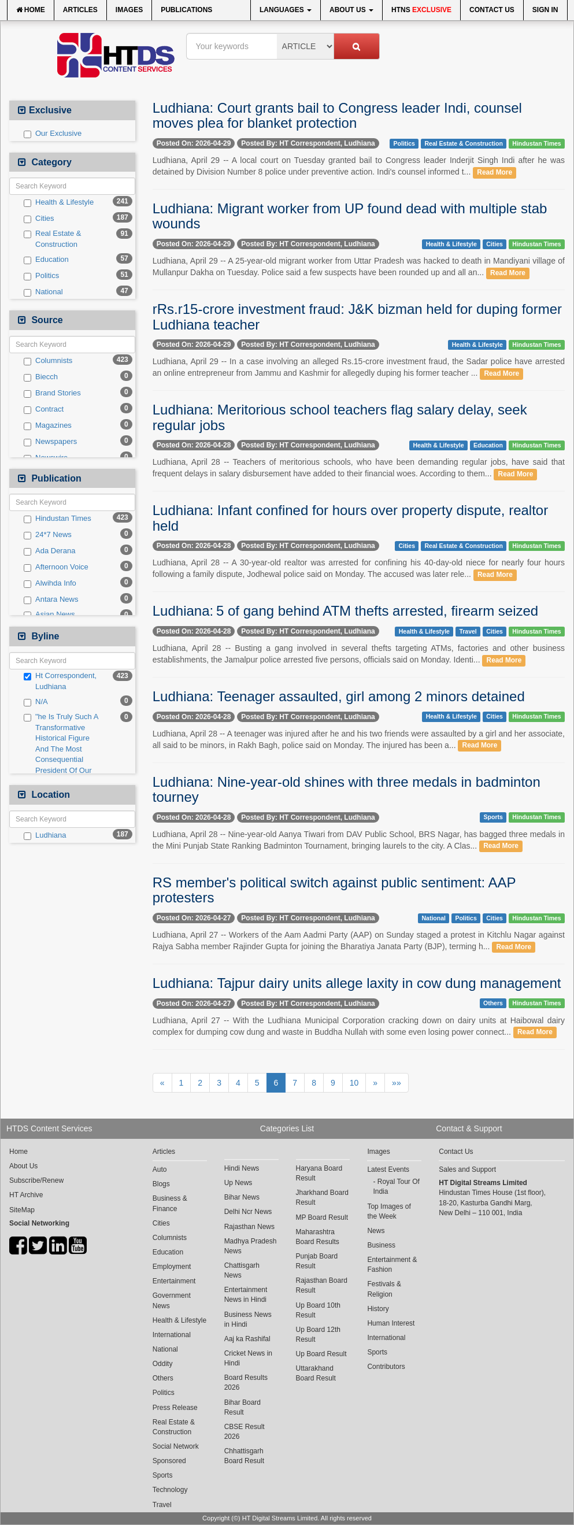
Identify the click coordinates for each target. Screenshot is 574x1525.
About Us (351, 10)
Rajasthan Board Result (321, 1285)
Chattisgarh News (242, 1270)
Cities (39, 218)
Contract (44, 409)
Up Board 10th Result (318, 1310)
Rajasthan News (249, 1227)
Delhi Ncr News (248, 1212)
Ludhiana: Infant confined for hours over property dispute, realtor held (350, 517)
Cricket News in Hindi (248, 1358)
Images (129, 10)
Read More (494, 172)
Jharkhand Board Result (322, 1197)
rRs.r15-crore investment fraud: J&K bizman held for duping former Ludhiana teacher (357, 316)
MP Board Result (322, 1217)
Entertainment (174, 1281)
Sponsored (169, 1461)
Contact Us (491, 10)
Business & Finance (170, 1203)
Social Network (176, 1446)
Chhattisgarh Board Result (244, 1456)
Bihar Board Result (242, 1407)
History (377, 1309)
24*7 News (48, 534)
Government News (172, 1300)
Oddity (163, 1364)
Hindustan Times (57, 518)
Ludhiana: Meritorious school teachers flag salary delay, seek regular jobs (340, 417)
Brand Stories (52, 393)
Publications (186, 10)
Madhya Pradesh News (250, 1246)
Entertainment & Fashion (392, 1265)
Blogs (161, 1184)
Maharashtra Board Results (317, 1237)
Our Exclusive (53, 133)
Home (30, 10)
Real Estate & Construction (53, 239)
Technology (170, 1490)
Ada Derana (49, 551)
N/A (36, 701)
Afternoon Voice (56, 567)
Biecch (41, 377)
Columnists (48, 360)
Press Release (175, 1408)
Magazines (48, 425)
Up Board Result (321, 1354)
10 (354, 1082)
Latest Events (388, 1169)
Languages (286, 10)
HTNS (421, 10)
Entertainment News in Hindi (246, 1295)
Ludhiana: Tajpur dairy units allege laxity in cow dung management (357, 983)
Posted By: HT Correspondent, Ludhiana (308, 143)
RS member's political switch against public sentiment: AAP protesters (334, 890)
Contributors (386, 1367)
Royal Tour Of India (396, 1186)
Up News (238, 1183)
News (375, 1231)
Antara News (51, 599)
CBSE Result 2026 (244, 1432)
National (43, 292)
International (172, 1335)
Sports (493, 817)
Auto (160, 1169)
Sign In (545, 10)
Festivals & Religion (384, 1289)
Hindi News (242, 1168)
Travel (467, 631)
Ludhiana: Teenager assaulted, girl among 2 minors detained (339, 696)
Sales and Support (467, 1169)
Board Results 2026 (246, 1382)
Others (493, 1003)
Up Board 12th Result (318, 1334)
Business (381, 1245)
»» (396, 1082)
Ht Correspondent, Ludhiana (60, 681)
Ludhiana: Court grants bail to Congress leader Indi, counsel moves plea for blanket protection (337, 115)
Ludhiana (45, 835)
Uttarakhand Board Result (316, 1373)
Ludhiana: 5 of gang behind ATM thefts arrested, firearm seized (345, 611)
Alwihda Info (50, 583)
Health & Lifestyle (59, 202)
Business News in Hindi (248, 1319)
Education (46, 259)
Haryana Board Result (319, 1173)
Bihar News (242, 1197)
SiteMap (22, 1210)
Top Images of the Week (388, 1211)
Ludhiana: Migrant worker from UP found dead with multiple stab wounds (350, 216)
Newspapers (50, 441)
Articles (80, 10)
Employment (172, 1267)
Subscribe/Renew (36, 1180)
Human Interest (390, 1323)
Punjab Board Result (317, 1261)
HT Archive (26, 1195)
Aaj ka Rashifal (247, 1339)
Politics (41, 275)
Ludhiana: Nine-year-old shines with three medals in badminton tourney (346, 789)
